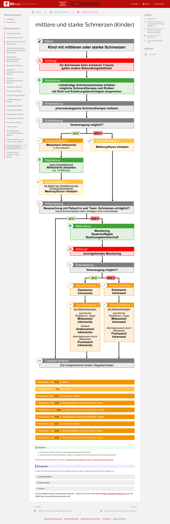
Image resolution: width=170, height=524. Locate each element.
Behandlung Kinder (71, 519)
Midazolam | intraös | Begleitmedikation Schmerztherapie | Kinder (71, 403)
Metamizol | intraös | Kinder (53, 382)
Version (42, 489)
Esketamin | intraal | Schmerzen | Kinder (59, 423)
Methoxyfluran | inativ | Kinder (55, 389)
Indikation (10, 19)
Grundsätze (107, 519)
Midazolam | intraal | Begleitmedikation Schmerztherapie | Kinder (71, 430)
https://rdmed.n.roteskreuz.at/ (114, 494)
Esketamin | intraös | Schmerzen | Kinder (59, 396)
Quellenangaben (45, 477)
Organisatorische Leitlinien (90, 519)
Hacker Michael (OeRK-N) (154, 32)
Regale (134, 4)
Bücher (146, 4)
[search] (85, 4)
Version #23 (150, 19)
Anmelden (159, 4)
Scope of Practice (119, 519)
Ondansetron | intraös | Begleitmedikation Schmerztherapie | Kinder (72, 410)
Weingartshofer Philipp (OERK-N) (155, 25)
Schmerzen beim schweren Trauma (79, 460)
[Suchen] (72, 4)
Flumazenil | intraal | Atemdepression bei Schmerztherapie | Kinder (71, 437)
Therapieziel (10, 22)
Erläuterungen (44, 483)
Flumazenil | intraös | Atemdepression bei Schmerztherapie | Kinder (71, 417)
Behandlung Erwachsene (53, 519)
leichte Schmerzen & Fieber (104, 460)
